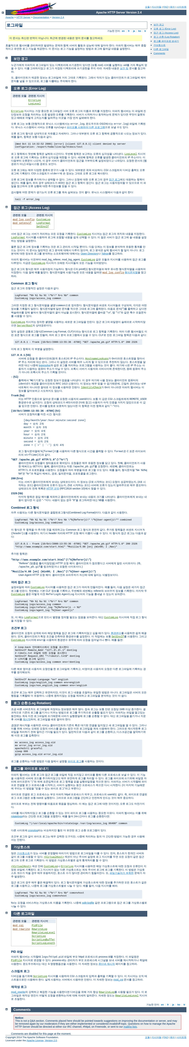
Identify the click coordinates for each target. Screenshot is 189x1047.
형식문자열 (131, 272)
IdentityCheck (91, 387)
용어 (172, 7)
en (123, 31)
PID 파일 (17, 951)
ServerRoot (24, 325)
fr (128, 31)
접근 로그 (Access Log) (166, 32)
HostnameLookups (96, 358)
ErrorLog (34, 100)
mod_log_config (24, 219)
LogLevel (34, 103)
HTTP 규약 (53, 488)
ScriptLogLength (43, 943)
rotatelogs (16, 816)
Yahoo (105, 253)
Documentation (41, 17)
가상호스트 (160, 45)
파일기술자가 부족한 (122, 873)
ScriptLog (39, 936)
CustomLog (43, 219)
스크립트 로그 (20, 971)
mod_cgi (18, 925)
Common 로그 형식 (24, 283)
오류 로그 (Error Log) (165, 28)
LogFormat (43, 223)
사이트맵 (181, 7)
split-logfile (88, 902)
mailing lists (130, 1026)
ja (134, 31)
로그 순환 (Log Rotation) (167, 36)
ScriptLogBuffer (43, 939)
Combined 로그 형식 (25, 507)
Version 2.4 (58, 17)
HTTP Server (23, 17)
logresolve (45, 365)
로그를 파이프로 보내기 (166, 41)
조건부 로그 (19, 628)
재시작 (27, 719)
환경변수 (116, 633)
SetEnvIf (42, 226)
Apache (10, 17)
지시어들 (156, 7)
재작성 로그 (19, 986)
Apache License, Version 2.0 (41, 1040)
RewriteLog (39, 929)
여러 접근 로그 (20, 582)
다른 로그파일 (161, 49)
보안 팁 (124, 68)
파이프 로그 (74, 761)
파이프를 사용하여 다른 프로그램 (86, 127)
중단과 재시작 (107, 963)
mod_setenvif (22, 223)
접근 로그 (114, 179)
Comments (159, 53)
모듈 (147, 7)
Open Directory (89, 253)
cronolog (33, 830)
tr (145, 31)
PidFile (37, 925)
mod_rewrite (21, 929)
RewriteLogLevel (43, 932)
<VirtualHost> (54, 856)
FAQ (165, 7)
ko (140, 31)
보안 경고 (159, 24)
